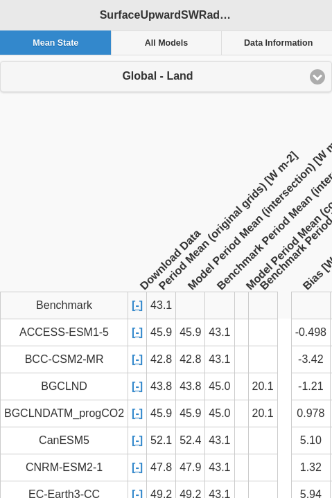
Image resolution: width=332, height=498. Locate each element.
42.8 (161, 359)
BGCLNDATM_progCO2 (64, 413)
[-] (137, 305)
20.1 (263, 386)
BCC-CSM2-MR (64, 359)
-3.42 (310, 359)
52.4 (190, 440)
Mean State (55, 43)
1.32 (311, 467)
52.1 (161, 440)
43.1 (219, 332)
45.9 (161, 332)
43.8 (161, 386)
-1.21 (310, 386)
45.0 (219, 386)
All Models (167, 43)
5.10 (311, 440)
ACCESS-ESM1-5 (64, 332)
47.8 (161, 467)
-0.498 (310, 332)
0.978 (310, 413)
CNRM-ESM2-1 (64, 467)
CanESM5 (64, 440)
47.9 (190, 467)
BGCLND (64, 386)
